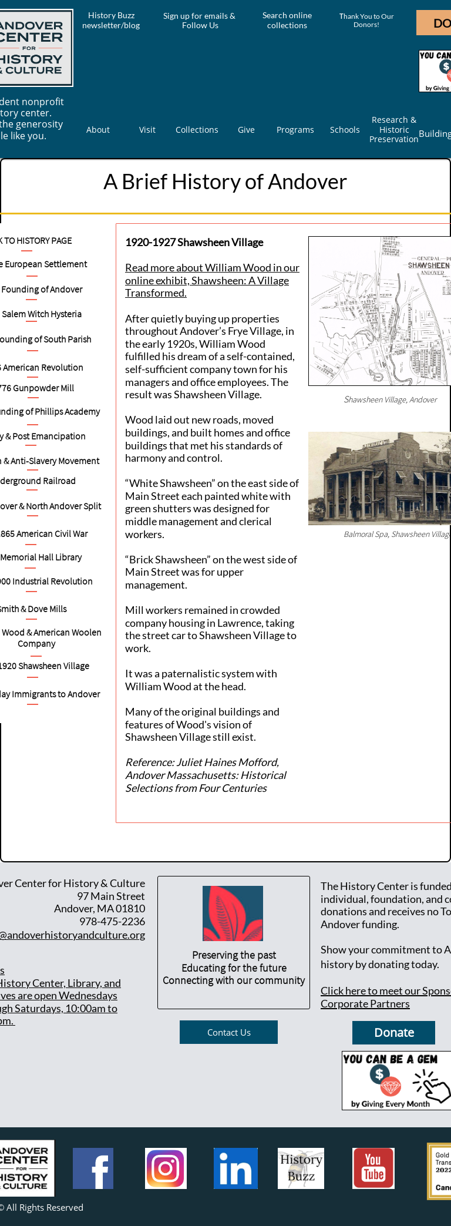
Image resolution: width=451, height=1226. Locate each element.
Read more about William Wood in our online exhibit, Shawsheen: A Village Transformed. (212, 280)
